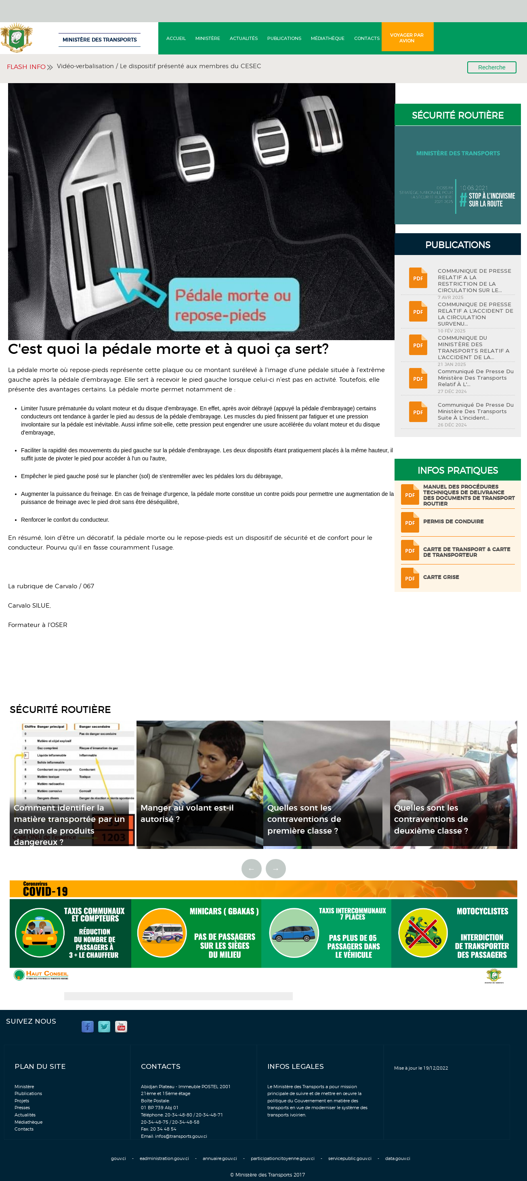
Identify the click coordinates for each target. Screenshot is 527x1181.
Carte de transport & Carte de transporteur (466, 552)
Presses (22, 1108)
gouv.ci (118, 1158)
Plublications (28, 1093)
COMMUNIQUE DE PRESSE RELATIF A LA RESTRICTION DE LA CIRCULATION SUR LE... (474, 280)
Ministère (207, 38)
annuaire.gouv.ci (220, 1158)
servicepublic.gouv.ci (350, 1158)
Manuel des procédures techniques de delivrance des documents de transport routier (469, 496)
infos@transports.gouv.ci (181, 1136)
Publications (284, 38)
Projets (22, 1101)
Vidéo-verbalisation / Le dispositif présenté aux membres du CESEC (159, 66)
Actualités (244, 38)
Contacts (367, 38)
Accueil (176, 38)
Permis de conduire (453, 522)
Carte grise (441, 577)
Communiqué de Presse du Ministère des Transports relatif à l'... (476, 377)
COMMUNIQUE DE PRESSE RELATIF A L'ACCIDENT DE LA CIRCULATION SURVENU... (475, 314)
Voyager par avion (407, 38)
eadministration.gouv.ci (164, 1158)
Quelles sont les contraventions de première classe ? (304, 819)
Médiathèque (327, 38)
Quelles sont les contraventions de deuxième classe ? (431, 819)
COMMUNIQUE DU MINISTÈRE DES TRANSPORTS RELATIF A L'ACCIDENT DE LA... (474, 347)
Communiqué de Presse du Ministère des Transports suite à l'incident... (476, 411)
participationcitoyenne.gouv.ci (283, 1158)
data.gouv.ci (397, 1158)
